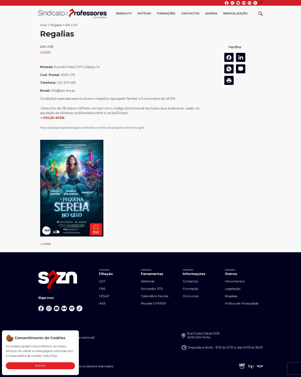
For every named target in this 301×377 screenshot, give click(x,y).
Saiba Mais (50, 356)
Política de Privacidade (242, 303)
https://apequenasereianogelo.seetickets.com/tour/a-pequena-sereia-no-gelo (92, 127)
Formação (190, 289)
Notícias (144, 13)
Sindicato (124, 13)
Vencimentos (235, 281)
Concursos (191, 296)
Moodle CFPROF (153, 303)
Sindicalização (235, 13)
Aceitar (40, 365)
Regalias (56, 25)
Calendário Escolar (155, 296)
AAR (102, 303)
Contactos (190, 13)
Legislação (232, 289)
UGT (102, 281)
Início (43, 25)
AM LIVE (71, 25)
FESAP (104, 296)
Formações (166, 13)
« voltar (45, 244)
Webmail (147, 281)
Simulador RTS (152, 289)
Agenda (211, 13)
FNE (102, 289)
